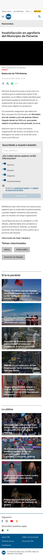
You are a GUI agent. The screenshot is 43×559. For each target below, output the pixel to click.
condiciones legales (21, 188)
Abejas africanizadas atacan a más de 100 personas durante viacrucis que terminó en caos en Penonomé (21, 391)
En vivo (38, 11)
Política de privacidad (30, 537)
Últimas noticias (6, 11)
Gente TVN (6, 537)
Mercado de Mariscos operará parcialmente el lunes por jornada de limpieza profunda (19, 344)
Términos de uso (8, 541)
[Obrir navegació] (3, 16)
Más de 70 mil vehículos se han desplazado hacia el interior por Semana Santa (20, 368)
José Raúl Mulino (19, 11)
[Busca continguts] (39, 16)
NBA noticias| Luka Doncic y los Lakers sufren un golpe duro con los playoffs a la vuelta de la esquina (21, 429)
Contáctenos (6, 545)
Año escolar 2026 (31, 11)
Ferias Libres (22, 250)
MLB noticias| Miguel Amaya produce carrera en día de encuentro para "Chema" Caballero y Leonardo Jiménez (19, 453)
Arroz (7, 250)
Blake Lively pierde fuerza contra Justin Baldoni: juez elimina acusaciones (21, 478)
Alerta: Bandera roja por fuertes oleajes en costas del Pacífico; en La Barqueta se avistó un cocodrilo (21, 294)
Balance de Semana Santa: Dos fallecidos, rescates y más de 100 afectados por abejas (21, 320)
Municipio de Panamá (13, 257)
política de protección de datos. (22, 189)
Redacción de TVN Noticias (14, 73)
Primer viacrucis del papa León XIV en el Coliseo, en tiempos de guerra (20, 502)
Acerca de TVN (27, 541)
